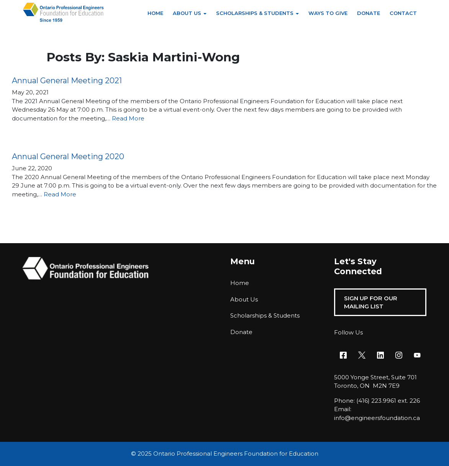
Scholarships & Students (254, 13)
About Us (187, 13)
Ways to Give (327, 13)
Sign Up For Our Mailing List (370, 302)
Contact (403, 13)
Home (155, 13)
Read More (128, 118)
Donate (368, 13)
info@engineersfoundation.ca (377, 418)
